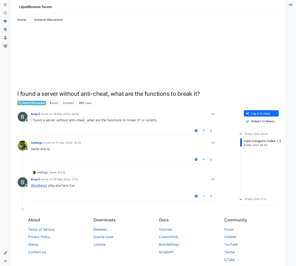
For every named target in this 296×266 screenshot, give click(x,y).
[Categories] (5, 5)
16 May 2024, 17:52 (65, 179)
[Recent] (5, 13)
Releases (100, 229)
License (99, 244)
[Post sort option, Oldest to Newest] (261, 121)
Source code (103, 237)
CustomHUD (168, 237)
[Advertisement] (148, 56)
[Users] (5, 38)
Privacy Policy (39, 237)
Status (33, 244)
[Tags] (5, 21)
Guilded (230, 237)
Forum (229, 229)
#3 (213, 179)
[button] (5, 253)
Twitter (229, 252)
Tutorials (165, 229)
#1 (213, 114)
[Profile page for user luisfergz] (23, 145)
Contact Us (37, 252)
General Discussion (31, 102)
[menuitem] (290, 5)
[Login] (290, 5)
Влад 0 (35, 114)
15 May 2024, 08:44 (66, 114)
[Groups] (5, 46)
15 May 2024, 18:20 (68, 142)
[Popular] (5, 29)
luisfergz (36, 142)
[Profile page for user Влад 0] (23, 117)
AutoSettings (169, 244)
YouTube (231, 244)
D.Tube (229, 260)
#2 (213, 142)
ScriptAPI (166, 252)
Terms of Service (41, 229)
